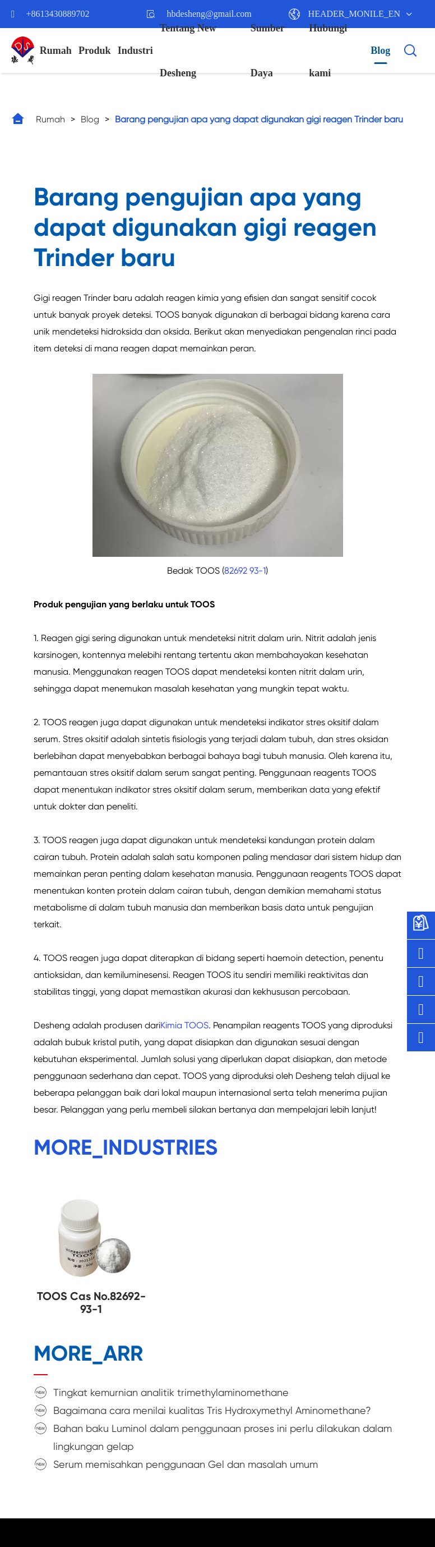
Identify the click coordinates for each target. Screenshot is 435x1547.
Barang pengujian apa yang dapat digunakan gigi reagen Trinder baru (259, 119)
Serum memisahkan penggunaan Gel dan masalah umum (185, 1464)
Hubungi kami (328, 50)
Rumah (56, 50)
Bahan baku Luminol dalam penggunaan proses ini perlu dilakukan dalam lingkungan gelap (222, 1437)
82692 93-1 (245, 570)
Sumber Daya (268, 50)
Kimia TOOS (184, 1025)
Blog (380, 50)
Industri (135, 50)
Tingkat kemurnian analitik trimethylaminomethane (171, 1392)
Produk (94, 50)
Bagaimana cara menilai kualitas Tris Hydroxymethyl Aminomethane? (212, 1410)
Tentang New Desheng (188, 50)
